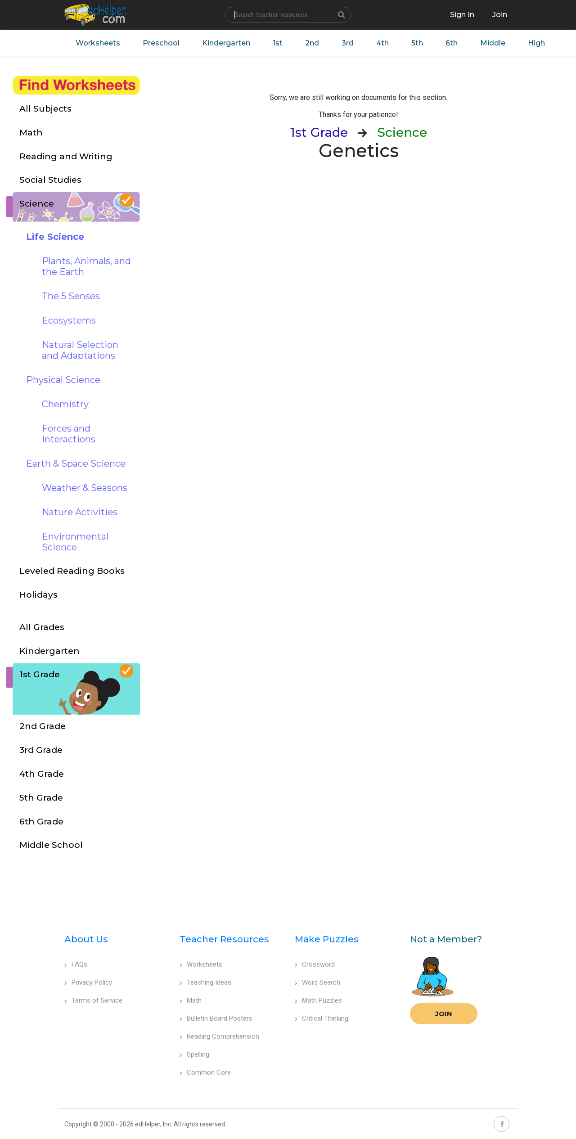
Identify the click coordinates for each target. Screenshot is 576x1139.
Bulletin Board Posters (216, 1018)
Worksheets (98, 43)
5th (417, 43)
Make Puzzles (327, 939)
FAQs (75, 964)
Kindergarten (226, 43)
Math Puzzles (318, 1000)
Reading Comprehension (219, 1036)
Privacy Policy (88, 982)
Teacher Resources (224, 939)
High (536, 43)
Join (443, 1013)
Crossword (315, 964)
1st (278, 43)
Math (191, 1000)
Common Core (205, 1072)
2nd (312, 43)
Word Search (317, 982)
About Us (86, 939)
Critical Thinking (321, 1018)
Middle (492, 43)
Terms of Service (93, 1000)
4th (382, 43)
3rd (348, 43)
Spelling (194, 1054)
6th (452, 43)
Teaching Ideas (205, 982)
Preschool (161, 43)
